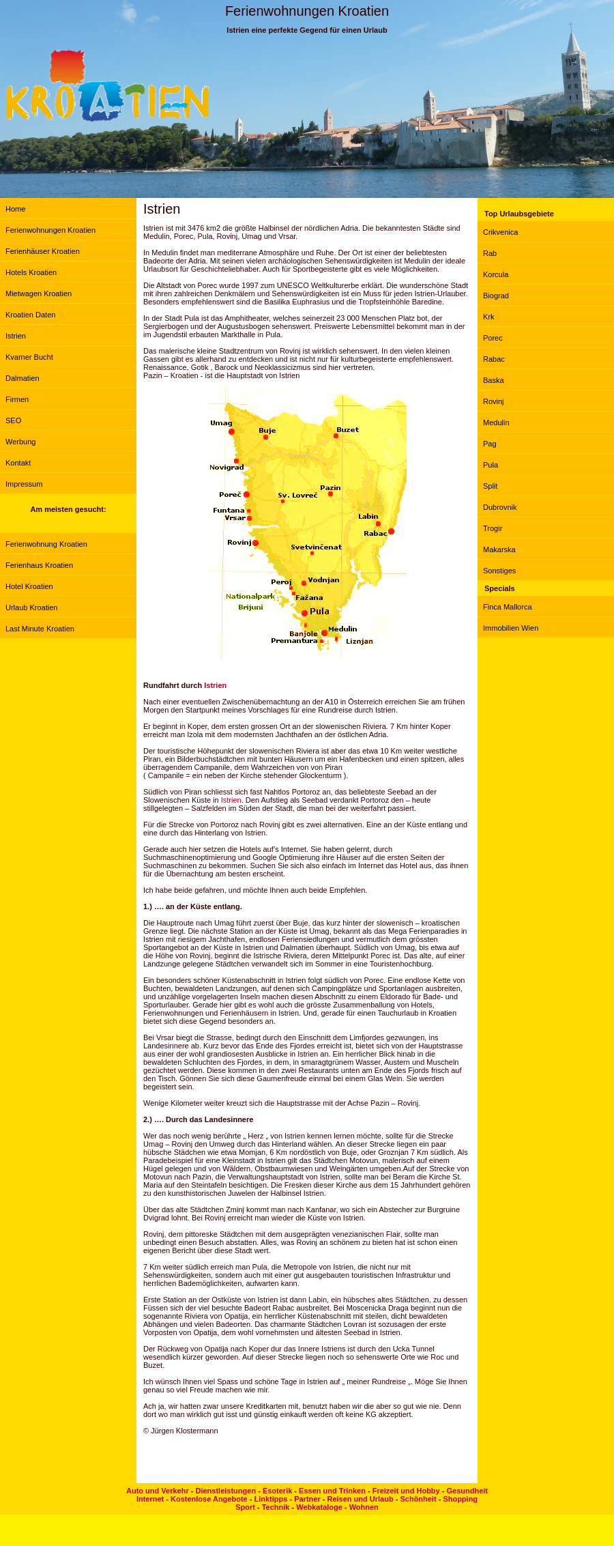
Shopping (460, 1499)
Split (490, 486)
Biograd (496, 295)
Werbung (20, 442)
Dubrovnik (500, 507)
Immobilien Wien (510, 628)
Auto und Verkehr (157, 1491)
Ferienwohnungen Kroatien (50, 230)
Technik (276, 1507)
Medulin (496, 422)
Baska (493, 380)
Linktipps (270, 1499)
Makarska (499, 549)
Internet (150, 1499)
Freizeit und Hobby (406, 1491)
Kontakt (18, 463)
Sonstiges (499, 571)
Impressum (23, 484)
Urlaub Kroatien (31, 607)
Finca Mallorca (507, 607)
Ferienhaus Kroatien (39, 565)
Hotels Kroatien (31, 272)
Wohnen (364, 1507)
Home (15, 209)
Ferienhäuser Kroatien (42, 251)
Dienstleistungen (225, 1491)
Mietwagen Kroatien (38, 293)
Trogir (492, 528)
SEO (13, 420)
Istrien (15, 336)
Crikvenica (500, 232)
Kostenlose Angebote (209, 1499)
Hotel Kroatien (29, 586)
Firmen (17, 399)
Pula (490, 465)
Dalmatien (22, 378)
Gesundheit (467, 1491)
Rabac (494, 359)
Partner (307, 1499)
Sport (245, 1507)
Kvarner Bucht (29, 357)
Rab (490, 253)
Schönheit (418, 1499)
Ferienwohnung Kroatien (46, 544)
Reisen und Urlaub (360, 1499)
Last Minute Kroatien (39, 629)
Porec (493, 338)
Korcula (495, 274)
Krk (489, 317)
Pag (490, 444)
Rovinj (493, 401)
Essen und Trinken (332, 1491)
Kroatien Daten (30, 315)
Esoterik (277, 1491)
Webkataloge (319, 1507)
